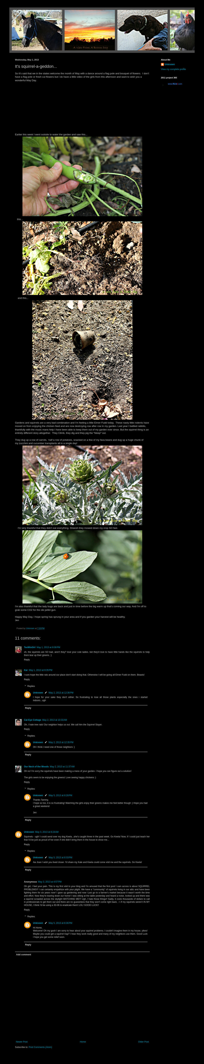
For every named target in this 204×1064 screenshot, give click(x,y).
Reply (27, 659)
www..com (175, 84)
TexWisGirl (30, 647)
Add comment (23, 954)
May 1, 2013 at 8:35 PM (40, 670)
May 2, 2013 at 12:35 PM (61, 742)
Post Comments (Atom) (40, 1047)
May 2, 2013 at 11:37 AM (62, 766)
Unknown (38, 692)
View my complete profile (173, 69)
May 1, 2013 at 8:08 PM (48, 647)
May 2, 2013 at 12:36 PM (61, 692)
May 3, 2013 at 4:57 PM (50, 882)
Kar (26, 670)
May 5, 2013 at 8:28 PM (60, 795)
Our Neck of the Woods (36, 766)
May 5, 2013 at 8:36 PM (60, 923)
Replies (31, 686)
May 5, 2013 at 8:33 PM (60, 857)
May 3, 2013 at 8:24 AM (47, 832)
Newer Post (22, 1041)
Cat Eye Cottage (32, 720)
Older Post (143, 1041)
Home (83, 1041)
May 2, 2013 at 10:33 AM (54, 720)
